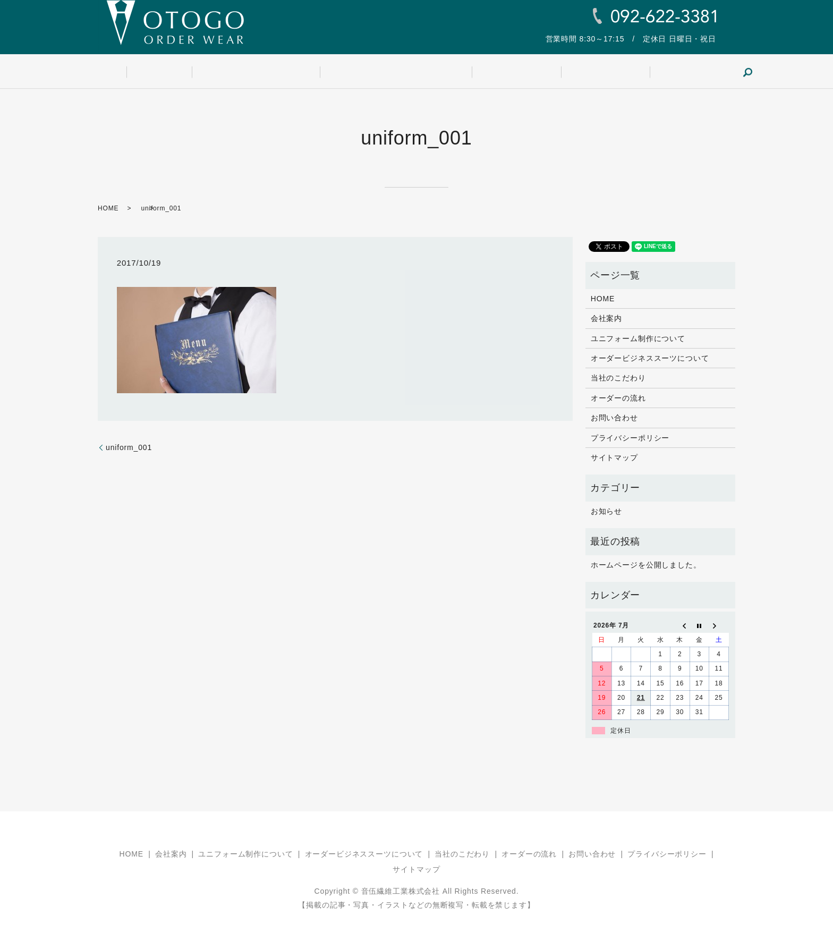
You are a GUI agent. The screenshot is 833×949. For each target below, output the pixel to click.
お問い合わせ (645, 72)
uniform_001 (129, 447)
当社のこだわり (501, 72)
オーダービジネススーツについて (395, 72)
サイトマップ (614, 457)
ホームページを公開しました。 (646, 565)
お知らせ (606, 511)
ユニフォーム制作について (270, 72)
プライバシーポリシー (630, 438)
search (695, 72)
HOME (142, 72)
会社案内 (188, 72)
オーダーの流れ (575, 72)
